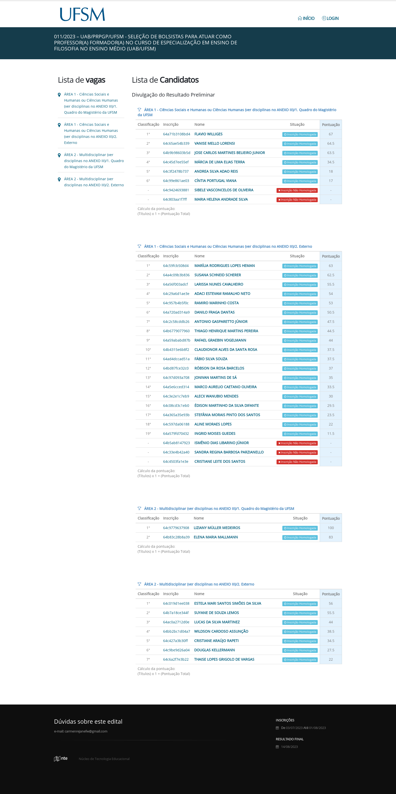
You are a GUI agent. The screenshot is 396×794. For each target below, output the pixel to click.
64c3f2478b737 (176, 171)
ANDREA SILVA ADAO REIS (216, 171)
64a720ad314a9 (176, 312)
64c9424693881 (176, 190)
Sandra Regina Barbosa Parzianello (229, 452)
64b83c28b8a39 (176, 537)
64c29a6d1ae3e (176, 293)
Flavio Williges (208, 134)
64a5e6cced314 (176, 386)
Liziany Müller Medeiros (217, 527)
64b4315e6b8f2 (176, 349)
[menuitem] (306, 15)
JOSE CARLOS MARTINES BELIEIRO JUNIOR (229, 152)
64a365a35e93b (176, 414)
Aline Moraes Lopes (213, 424)
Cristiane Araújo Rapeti (216, 640)
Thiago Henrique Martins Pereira (226, 330)
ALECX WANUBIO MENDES (216, 396)
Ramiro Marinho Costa (216, 302)
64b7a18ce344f (176, 612)
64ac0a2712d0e (176, 622)
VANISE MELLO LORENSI (214, 143)
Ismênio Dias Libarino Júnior (221, 442)
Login (330, 18)
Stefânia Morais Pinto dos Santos (227, 414)
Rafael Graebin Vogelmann (220, 340)
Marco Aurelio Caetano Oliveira (225, 386)
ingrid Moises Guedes (214, 433)
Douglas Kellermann (214, 650)
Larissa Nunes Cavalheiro (218, 284)
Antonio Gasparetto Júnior (220, 321)
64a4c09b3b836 (176, 274)
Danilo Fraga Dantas (214, 312)
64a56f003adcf (175, 284)
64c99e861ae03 (176, 180)
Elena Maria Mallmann (216, 537)
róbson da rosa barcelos (219, 368)
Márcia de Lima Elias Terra (219, 162)
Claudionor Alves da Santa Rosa (225, 349)
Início (306, 18)
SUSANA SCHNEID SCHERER (217, 274)
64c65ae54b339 (176, 143)
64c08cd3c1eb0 (176, 405)
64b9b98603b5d (176, 152)
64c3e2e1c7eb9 (176, 396)
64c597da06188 (176, 424)
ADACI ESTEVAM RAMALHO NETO (222, 293)
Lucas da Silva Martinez (217, 622)
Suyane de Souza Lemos (216, 612)
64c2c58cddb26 (176, 321)
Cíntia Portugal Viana (215, 180)
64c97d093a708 (176, 377)
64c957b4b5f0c (176, 302)
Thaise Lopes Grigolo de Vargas (224, 659)
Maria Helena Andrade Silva (221, 199)
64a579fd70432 (176, 433)
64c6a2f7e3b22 (176, 659)
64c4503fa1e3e (175, 461)
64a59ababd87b (176, 340)
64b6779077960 (176, 330)
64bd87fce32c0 (176, 368)
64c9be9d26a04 (176, 650)
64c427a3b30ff (175, 640)
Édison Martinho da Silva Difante (226, 405)
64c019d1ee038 (176, 603)
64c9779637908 (176, 527)
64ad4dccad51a (176, 358)
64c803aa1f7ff (175, 199)
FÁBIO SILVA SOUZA (210, 358)
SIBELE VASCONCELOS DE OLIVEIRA (223, 190)
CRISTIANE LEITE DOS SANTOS (219, 461)
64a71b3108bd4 (176, 134)
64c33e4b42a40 (176, 452)
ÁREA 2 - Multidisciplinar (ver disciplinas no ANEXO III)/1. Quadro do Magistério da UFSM (94, 160)
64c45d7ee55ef (176, 162)
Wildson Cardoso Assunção (221, 631)
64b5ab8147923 (176, 442)
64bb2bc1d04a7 (176, 631)
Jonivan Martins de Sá (215, 377)
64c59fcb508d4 (176, 265)
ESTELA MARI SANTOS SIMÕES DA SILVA (227, 603)
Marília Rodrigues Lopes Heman (224, 265)
